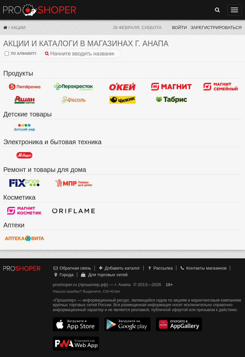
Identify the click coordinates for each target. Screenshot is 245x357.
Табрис (171, 99)
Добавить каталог (119, 268)
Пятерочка (24, 86)
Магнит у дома (171, 86)
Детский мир (24, 127)
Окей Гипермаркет (122, 86)
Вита (24, 238)
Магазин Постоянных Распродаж (73, 182)
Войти (179, 27)
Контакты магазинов (203, 268)
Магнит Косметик (24, 210)
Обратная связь (72, 268)
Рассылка (160, 268)
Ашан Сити (24, 99)
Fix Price (24, 182)
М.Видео (24, 155)
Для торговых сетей (103, 274)
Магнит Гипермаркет (220, 86)
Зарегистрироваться (216, 27)
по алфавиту (20, 53)
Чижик (122, 99)
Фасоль (73, 99)
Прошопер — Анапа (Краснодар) (39, 10)
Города (63, 274)
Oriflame (73, 210)
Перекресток (73, 86)
